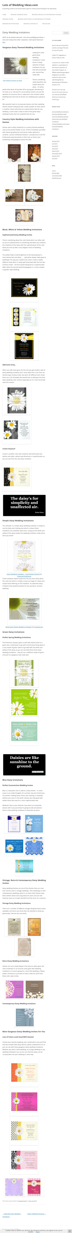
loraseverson (38, 627)
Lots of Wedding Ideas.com (20, 5)
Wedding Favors (7, 19)
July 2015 (54, 144)
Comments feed (57, 175)
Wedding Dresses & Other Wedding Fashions (46, 14)
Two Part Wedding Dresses (60, 117)
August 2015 (56, 141)
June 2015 (55, 146)
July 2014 (54, 158)
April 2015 (55, 148)
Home (4, 14)
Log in (54, 171)
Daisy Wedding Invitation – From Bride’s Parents (23, 574)
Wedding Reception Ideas (10, 24)
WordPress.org (56, 178)
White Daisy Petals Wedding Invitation (19, 627)
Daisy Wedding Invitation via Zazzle (12, 80)
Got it (38, 1232)
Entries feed (55, 173)
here (3, 42)
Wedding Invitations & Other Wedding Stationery (34, 19)
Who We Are (46, 24)
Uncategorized (22, 1201)
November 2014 (57, 153)
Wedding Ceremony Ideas (19, 14)
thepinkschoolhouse (24, 576)
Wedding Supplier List (31, 24)
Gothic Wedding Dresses (36, 1214)
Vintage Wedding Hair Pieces (60, 124)
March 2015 (55, 151)
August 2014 (56, 156)
